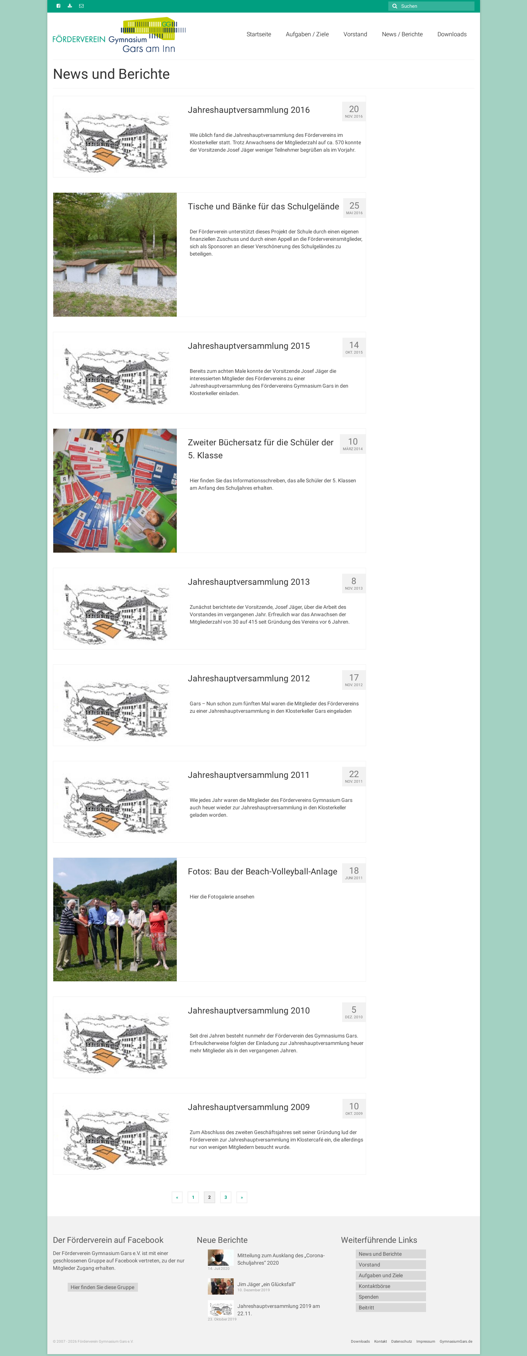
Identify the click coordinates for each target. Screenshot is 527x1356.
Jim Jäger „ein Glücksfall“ (266, 1284)
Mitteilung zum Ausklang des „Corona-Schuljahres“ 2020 (281, 1259)
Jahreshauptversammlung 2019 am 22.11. (278, 1309)
